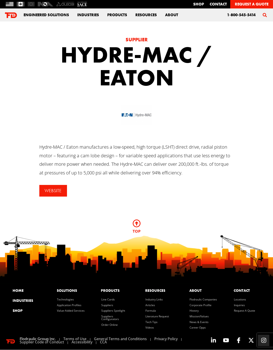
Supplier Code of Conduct (42, 342)
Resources (146, 14)
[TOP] (137, 224)
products (110, 290)
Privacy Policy (166, 339)
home (18, 290)
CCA (103, 342)
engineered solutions (46, 14)
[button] (264, 15)
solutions (67, 290)
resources (155, 290)
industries (88, 14)
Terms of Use (74, 339)
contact (218, 4)
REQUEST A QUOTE (251, 4)
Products (117, 14)
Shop (198, 4)
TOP (137, 231)
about (171, 14)
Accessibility (82, 342)
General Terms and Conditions (120, 339)
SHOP (18, 310)
